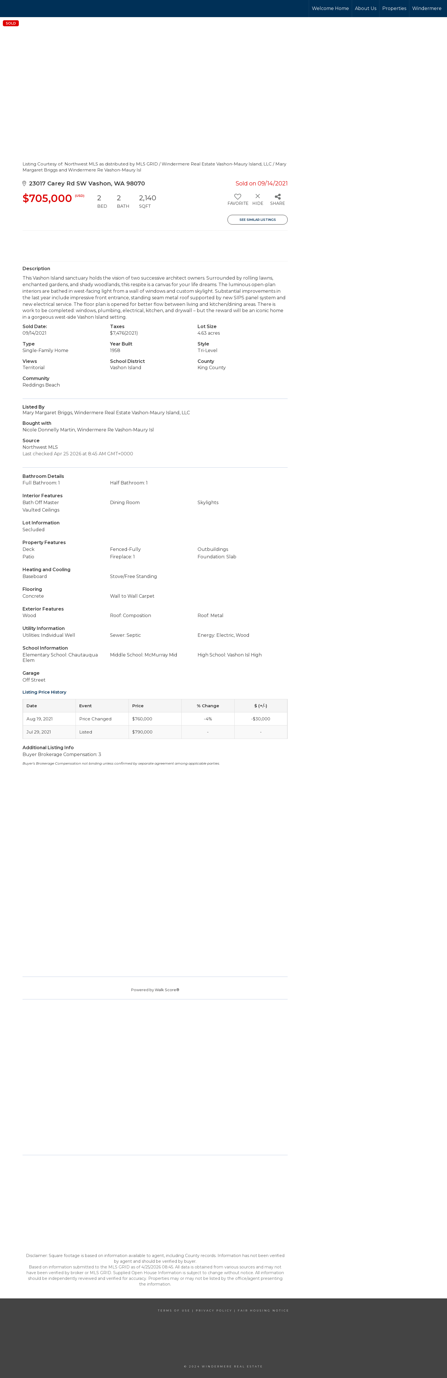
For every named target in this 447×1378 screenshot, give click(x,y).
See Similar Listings (257, 220)
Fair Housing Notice (263, 1310)
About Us (365, 8)
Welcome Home (330, 8)
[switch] (237, 201)
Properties (394, 8)
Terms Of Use (174, 1310)
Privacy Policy (214, 1310)
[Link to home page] (25, 8)
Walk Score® (167, 989)
